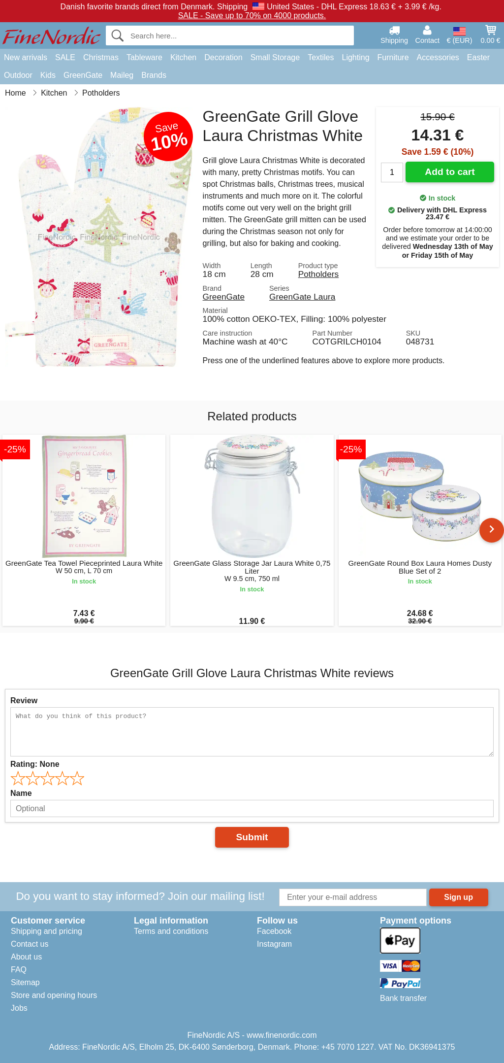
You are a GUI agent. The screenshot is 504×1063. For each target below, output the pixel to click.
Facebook (274, 931)
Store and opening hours (54, 995)
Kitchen (183, 57)
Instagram (274, 944)
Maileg (121, 75)
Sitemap (25, 982)
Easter (478, 57)
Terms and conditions (171, 931)
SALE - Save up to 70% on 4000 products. (252, 15)
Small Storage (275, 57)
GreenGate (82, 75)
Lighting (356, 57)
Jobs (19, 1008)
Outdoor (18, 75)
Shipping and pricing (46, 931)
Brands (153, 75)
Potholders (318, 274)
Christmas (101, 57)
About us (26, 957)
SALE (65, 57)
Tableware (144, 57)
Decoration (223, 57)
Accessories (438, 57)
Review (23, 700)
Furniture (393, 57)
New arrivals (25, 57)
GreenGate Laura (302, 297)
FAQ (19, 969)
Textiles (321, 57)
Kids (48, 75)
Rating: (35, 764)
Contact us (29, 944)
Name (21, 793)
